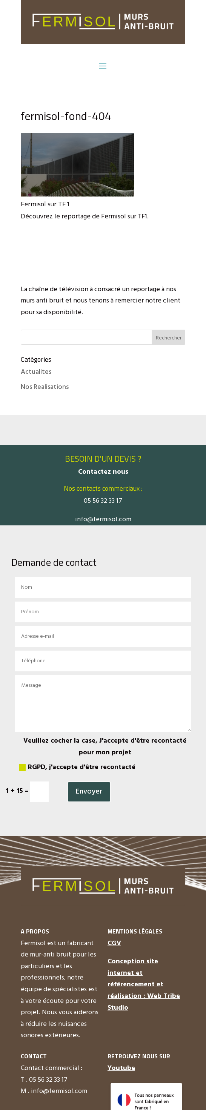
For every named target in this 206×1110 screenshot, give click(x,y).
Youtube (121, 1068)
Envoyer (89, 792)
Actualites (36, 372)
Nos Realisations (45, 387)
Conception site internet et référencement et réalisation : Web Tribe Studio (144, 984)
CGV (114, 943)
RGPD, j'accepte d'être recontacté (77, 767)
